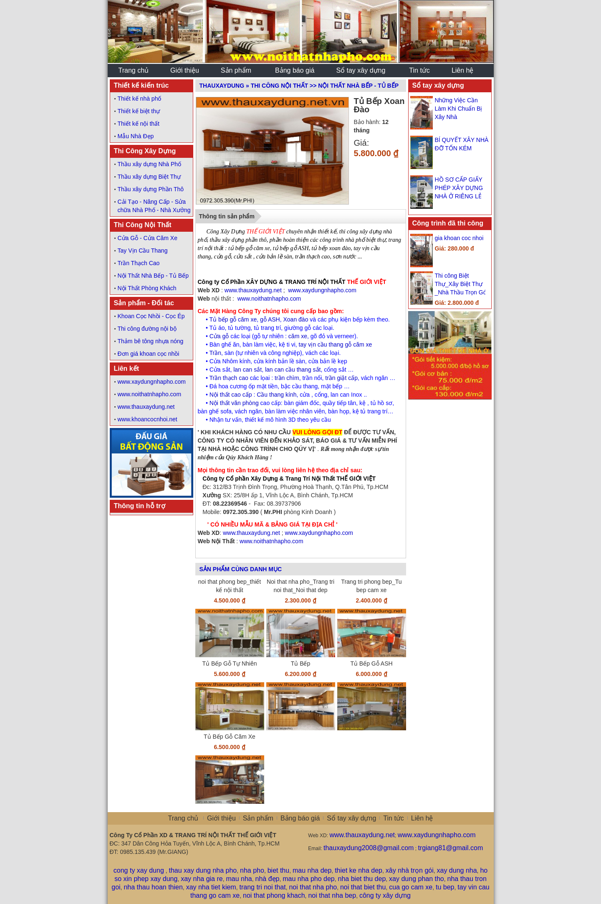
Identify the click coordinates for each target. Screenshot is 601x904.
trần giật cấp (341, 378)
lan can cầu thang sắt (293, 369)
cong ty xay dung (139, 870)
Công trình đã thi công (448, 223)
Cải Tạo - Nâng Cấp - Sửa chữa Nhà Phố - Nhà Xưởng (154, 205)
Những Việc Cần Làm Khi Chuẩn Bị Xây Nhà (458, 108)
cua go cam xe (410, 887)
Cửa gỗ (219, 336)
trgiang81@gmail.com (450, 847)
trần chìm (287, 378)
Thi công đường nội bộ (147, 328)
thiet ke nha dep (358, 870)
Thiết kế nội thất (138, 123)
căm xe (297, 336)
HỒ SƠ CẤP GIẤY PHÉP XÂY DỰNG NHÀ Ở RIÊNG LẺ (459, 188)
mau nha (239, 878)
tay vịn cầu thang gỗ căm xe (335, 344)
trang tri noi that (262, 887)
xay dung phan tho (416, 878)
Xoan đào (295, 319)
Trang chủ (183, 818)
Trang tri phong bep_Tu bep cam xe (371, 585)
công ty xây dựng (385, 895)
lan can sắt (247, 369)
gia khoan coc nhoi (459, 238)
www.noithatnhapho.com (150, 394)
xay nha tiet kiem (211, 887)
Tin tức (393, 818)
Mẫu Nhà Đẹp (136, 136)
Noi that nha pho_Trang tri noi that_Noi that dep (300, 585)
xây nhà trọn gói (410, 870)
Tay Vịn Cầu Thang (143, 250)
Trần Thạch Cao (139, 263)
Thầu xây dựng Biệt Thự (149, 176)
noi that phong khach (274, 895)
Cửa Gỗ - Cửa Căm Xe (147, 238)
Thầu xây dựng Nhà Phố (150, 164)
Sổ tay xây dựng (438, 85)
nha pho (252, 870)
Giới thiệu (221, 818)
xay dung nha (457, 870)
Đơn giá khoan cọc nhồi (148, 353)
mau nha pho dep (309, 878)
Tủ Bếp (301, 663)
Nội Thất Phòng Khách (147, 288)
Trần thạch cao (229, 378)
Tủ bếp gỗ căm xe (233, 319)
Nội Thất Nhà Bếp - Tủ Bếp (153, 275)
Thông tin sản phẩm (227, 216)
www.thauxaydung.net (146, 406)
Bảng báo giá (300, 818)
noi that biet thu (363, 887)
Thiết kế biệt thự (139, 111)
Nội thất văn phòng (234, 403)
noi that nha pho (313, 887)
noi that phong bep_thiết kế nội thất (229, 585)
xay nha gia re (202, 878)
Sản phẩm (258, 818)
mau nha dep (312, 870)
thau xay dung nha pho (203, 870)
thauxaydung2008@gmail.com (368, 847)
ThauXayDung (222, 85)
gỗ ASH (270, 319)
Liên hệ (422, 818)
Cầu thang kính (276, 394)
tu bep (445, 887)
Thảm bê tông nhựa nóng (151, 341)
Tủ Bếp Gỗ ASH (371, 663)
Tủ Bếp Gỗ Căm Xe (229, 736)
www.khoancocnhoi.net (147, 419)
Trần (215, 352)
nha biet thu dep (362, 878)
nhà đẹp (267, 878)
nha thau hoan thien (153, 887)
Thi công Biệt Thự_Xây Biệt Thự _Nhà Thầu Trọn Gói (461, 284)
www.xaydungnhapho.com (152, 381)
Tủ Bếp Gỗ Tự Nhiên (229, 663)
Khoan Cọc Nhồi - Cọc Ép (151, 316)
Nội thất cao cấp (231, 394)
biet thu (278, 870)
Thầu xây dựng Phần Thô (151, 189)
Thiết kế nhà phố (140, 98)
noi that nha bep (332, 895)
